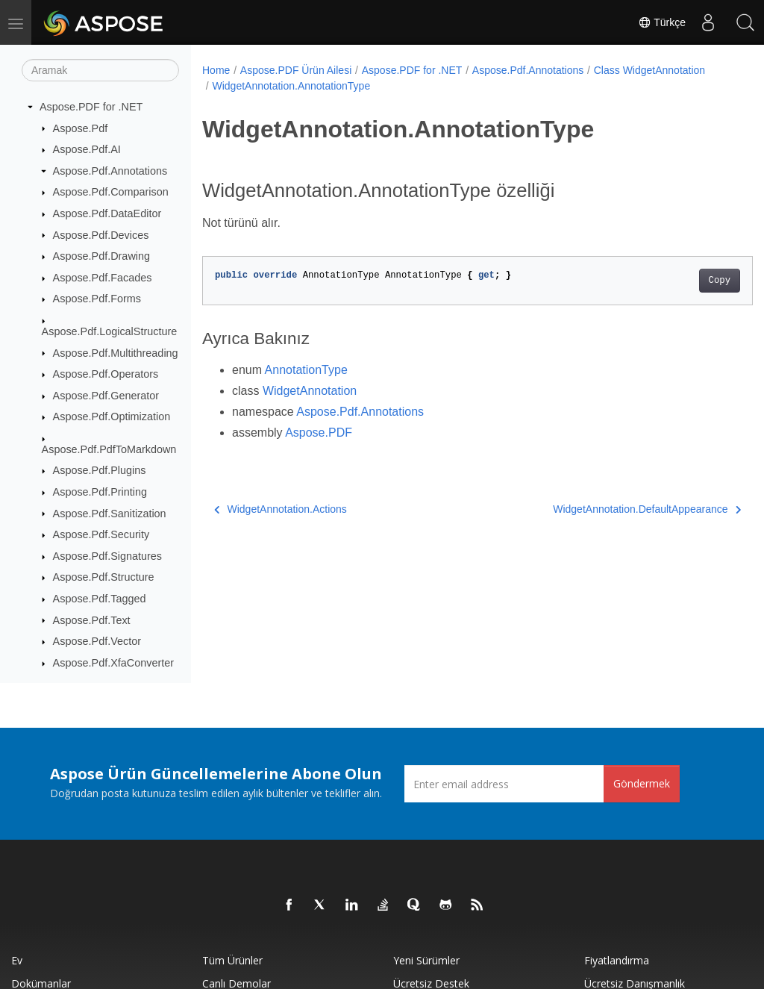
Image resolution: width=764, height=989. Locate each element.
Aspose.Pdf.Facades (102, 278)
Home (216, 70)
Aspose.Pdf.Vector (97, 641)
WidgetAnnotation (310, 390)
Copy (681, 280)
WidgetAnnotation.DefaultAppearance (609, 509)
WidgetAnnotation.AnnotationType (413, 86)
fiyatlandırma (616, 960)
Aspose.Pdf (80, 128)
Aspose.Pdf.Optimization (112, 416)
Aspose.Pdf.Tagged (99, 599)
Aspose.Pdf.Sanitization (109, 514)
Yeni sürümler (426, 960)
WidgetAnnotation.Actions (280, 509)
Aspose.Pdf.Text (92, 620)
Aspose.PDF (318, 432)
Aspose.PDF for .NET (91, 107)
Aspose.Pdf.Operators (106, 374)
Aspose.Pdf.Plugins (99, 470)
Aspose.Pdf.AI (87, 149)
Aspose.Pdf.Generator (106, 396)
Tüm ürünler (232, 960)
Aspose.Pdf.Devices (101, 235)
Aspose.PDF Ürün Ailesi (295, 70)
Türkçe (662, 22)
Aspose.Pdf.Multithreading (115, 353)
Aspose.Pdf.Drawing (101, 256)
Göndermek (641, 783)
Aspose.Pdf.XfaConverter (113, 663)
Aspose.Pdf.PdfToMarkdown (109, 449)
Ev (16, 960)
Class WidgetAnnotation (267, 86)
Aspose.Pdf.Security (101, 534)
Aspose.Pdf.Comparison (111, 192)
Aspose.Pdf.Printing (100, 492)
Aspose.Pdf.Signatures (107, 556)
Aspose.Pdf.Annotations (110, 171)
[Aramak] (100, 70)
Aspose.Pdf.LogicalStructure (110, 331)
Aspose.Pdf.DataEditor (107, 213)
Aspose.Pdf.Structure (103, 577)
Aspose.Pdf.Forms (97, 299)
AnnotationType (306, 370)
